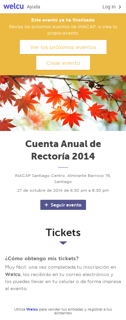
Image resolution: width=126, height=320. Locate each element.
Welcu (13, 7)
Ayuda (33, 6)
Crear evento (63, 63)
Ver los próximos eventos (63, 47)
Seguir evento (63, 205)
